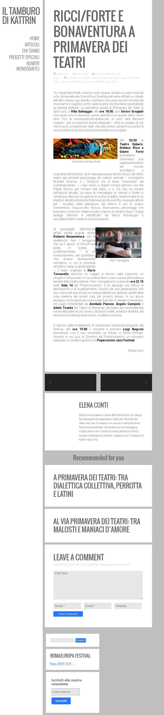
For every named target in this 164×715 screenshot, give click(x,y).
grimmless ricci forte (78, 77)
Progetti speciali (24, 57)
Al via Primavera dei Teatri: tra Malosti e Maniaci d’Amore (96, 525)
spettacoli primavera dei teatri (76, 81)
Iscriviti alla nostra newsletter (66, 682)
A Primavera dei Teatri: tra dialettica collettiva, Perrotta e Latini (97, 485)
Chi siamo (31, 50)
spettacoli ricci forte (106, 81)
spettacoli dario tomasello (105, 77)
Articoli (32, 44)
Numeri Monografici (28, 66)
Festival (99, 74)
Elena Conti (81, 74)
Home (35, 38)
